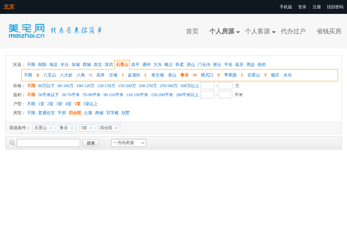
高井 (100, 75)
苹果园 (230, 75)
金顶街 (134, 75)
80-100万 (66, 85)
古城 (113, 75)
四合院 (75, 112)
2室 (50, 103)
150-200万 (127, 85)
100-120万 (85, 85)
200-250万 (148, 85)
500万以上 (189, 85)
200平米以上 (187, 94)
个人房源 (221, 31)
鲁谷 (184, 75)
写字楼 (112, 112)
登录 (302, 7)
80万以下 (46, 85)
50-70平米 (71, 94)
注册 (317, 7)
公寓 (88, 112)
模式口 (207, 75)
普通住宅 (46, 112)
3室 (59, 103)
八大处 (66, 75)
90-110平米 (113, 94)
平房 (62, 112)
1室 (41, 103)
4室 (68, 103)
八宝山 (49, 75)
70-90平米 (92, 94)
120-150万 (106, 85)
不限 (28, 75)
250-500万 (169, 85)
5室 (77, 103)
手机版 (286, 7)
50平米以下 (48, 94)
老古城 (157, 75)
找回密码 (335, 7)
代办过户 (293, 31)
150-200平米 (162, 94)
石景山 (253, 75)
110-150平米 (137, 94)
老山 (172, 75)
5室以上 (90, 103)
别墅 (125, 112)
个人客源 (257, 31)
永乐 (287, 75)
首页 (192, 31)
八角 (81, 75)
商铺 (99, 112)
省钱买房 (328, 31)
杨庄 (275, 75)
